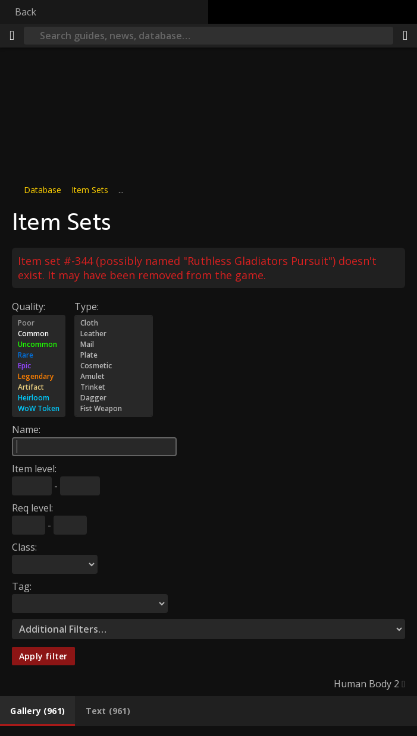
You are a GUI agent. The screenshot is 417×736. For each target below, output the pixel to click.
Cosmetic (113, 366)
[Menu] (12, 36)
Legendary (39, 376)
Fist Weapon (113, 408)
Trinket (113, 387)
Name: (26, 429)
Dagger (113, 398)
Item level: (34, 468)
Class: (24, 547)
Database (42, 189)
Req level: (32, 507)
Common (39, 333)
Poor (39, 323)
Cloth (113, 323)
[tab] (37, 711)
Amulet (113, 376)
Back (25, 11)
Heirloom (39, 398)
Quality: (28, 306)
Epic (39, 366)
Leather (113, 333)
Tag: (22, 586)
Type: (86, 306)
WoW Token (39, 408)
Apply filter (43, 656)
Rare (39, 355)
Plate (113, 355)
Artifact (39, 387)
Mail (113, 344)
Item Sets (89, 189)
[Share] (405, 36)
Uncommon (39, 344)
